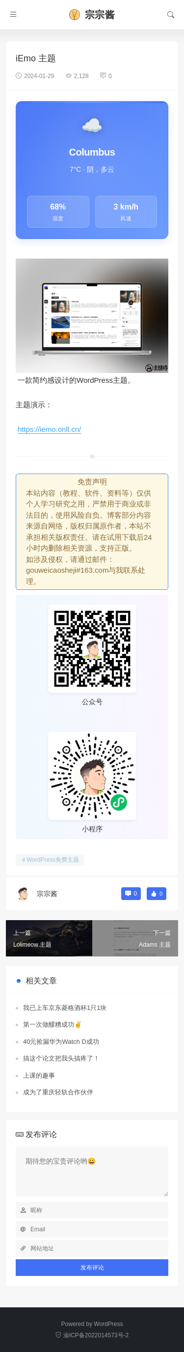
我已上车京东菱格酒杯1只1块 (64, 1007)
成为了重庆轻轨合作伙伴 (58, 1092)
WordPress (108, 1324)
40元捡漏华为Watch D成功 (61, 1041)
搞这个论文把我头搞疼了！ (61, 1058)
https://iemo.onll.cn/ (49, 429)
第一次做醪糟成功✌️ (52, 1024)
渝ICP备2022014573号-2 (92, 1335)
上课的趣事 (39, 1075)
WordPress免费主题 (52, 859)
